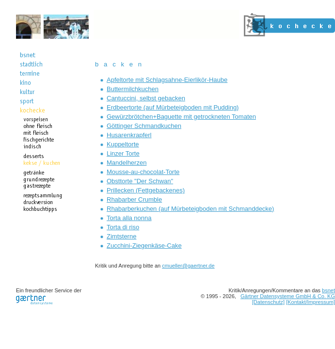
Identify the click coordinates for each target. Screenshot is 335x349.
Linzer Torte (123, 153)
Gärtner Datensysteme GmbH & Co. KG (287, 296)
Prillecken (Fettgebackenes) (146, 190)
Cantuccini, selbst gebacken (146, 98)
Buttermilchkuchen (133, 89)
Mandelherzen (126, 162)
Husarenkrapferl (129, 135)
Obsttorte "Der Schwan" (140, 181)
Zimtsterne (121, 236)
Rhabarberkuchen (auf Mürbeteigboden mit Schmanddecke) (190, 208)
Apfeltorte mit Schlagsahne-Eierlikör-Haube (167, 79)
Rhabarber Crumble (134, 199)
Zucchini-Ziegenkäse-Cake (144, 245)
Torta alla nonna (129, 218)
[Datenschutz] (268, 302)
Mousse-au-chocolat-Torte (143, 171)
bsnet (328, 290)
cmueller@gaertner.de (188, 266)
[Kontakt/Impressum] (310, 302)
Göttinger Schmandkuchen (144, 125)
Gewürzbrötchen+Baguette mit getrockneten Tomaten (181, 116)
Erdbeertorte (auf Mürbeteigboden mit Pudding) (173, 107)
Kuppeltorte (123, 144)
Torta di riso (123, 227)
